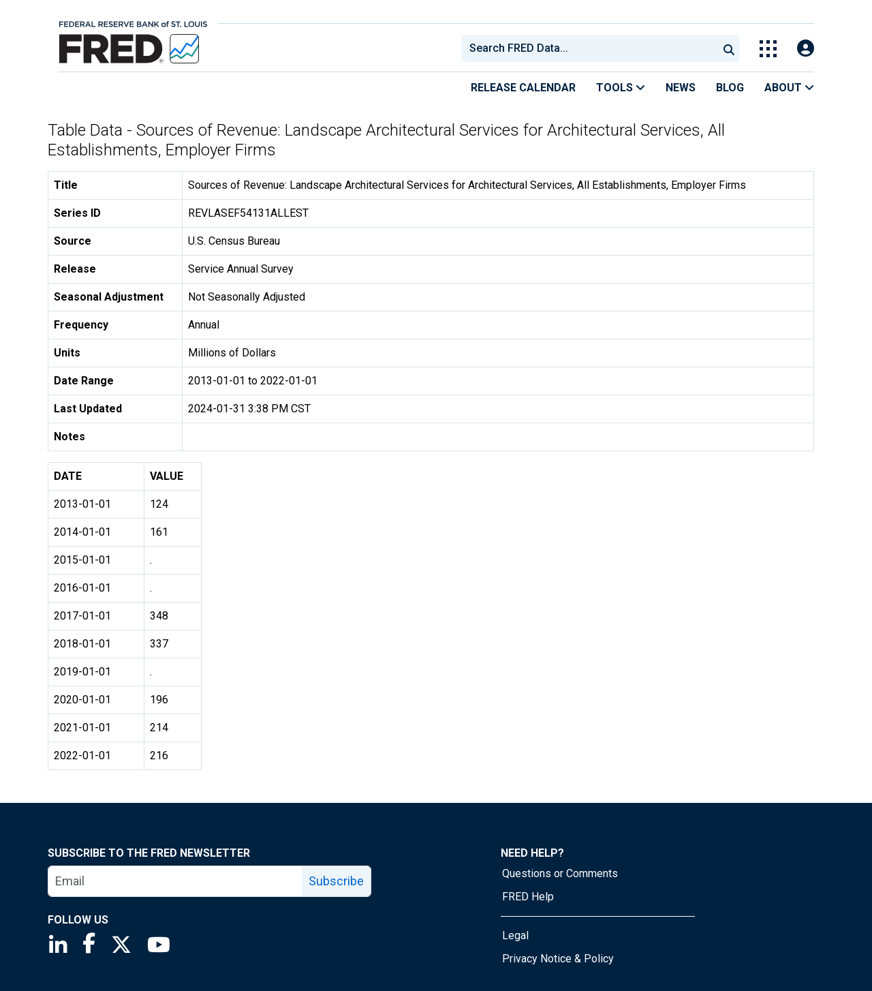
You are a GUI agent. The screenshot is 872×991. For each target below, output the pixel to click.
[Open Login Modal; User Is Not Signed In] (805, 48)
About (789, 87)
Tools (620, 87)
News (681, 87)
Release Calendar (523, 87)
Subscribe (336, 881)
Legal (515, 935)
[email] (175, 881)
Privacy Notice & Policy (558, 958)
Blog (730, 87)
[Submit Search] (729, 48)
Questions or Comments (560, 873)
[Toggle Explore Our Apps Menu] (768, 48)
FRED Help (528, 896)
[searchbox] (592, 48)
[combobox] (588, 48)
